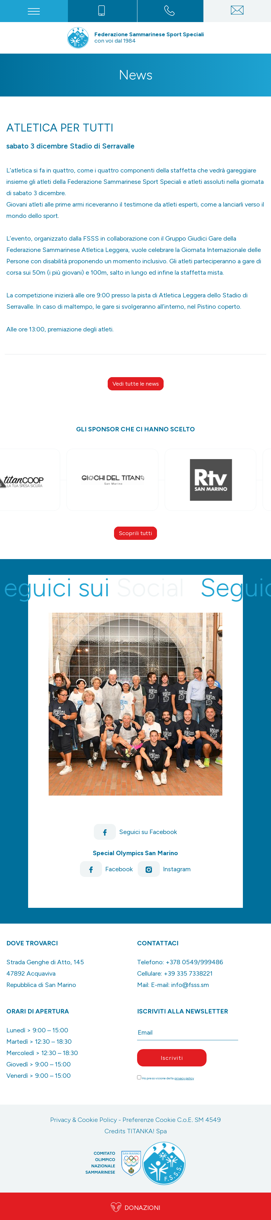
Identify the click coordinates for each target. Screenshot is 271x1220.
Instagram (164, 869)
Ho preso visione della (168, 1078)
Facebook (106, 869)
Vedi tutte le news (135, 383)
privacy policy (184, 1078)
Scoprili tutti (135, 533)
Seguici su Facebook (135, 832)
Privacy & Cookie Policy (83, 1120)
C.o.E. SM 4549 (199, 1120)
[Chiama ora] (101, 11)
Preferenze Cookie (149, 1120)
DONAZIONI (135, 1206)
